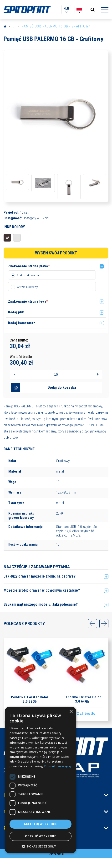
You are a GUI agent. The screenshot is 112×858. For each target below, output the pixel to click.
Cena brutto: (19, 340)
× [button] (71, 712)
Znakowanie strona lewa (28, 301)
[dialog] (40, 780)
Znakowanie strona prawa (29, 266)
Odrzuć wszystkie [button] (40, 836)
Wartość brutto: (21, 356)
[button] (57, 267)
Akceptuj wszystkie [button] (40, 824)
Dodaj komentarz (21, 323)
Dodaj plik (16, 312)
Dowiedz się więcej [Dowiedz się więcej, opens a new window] (57, 766)
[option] (56, 112)
